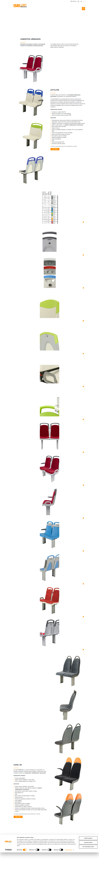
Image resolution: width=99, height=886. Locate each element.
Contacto (73, 1)
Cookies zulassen (88, 871)
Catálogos (55, 113)
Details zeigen (69, 883)
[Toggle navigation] (83, 8)
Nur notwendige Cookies (88, 880)
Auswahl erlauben (88, 876)
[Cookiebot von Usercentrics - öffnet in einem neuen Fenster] (8, 883)
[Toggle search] (78, 1)
